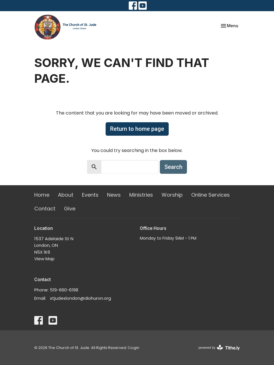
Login (134, 347)
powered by (219, 347)
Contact (44, 208)
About (65, 194)
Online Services (210, 194)
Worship (172, 194)
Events (90, 194)
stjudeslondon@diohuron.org (80, 298)
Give (69, 208)
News (114, 194)
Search (173, 166)
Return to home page (137, 128)
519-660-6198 (64, 290)
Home (41, 194)
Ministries (141, 194)
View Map (44, 259)
